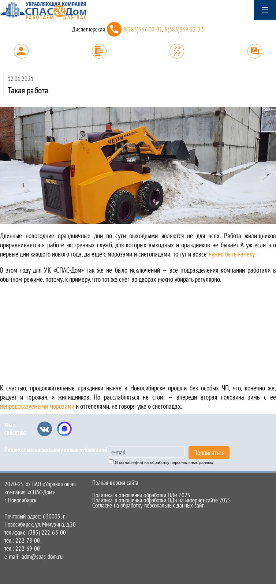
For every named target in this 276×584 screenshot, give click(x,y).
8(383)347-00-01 (142, 29)
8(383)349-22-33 (184, 29)
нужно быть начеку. (232, 254)
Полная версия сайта (115, 483)
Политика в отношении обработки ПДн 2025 (141, 495)
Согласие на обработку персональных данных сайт (148, 505)
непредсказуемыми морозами (38, 406)
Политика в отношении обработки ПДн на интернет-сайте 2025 (161, 500)
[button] (138, 217)
